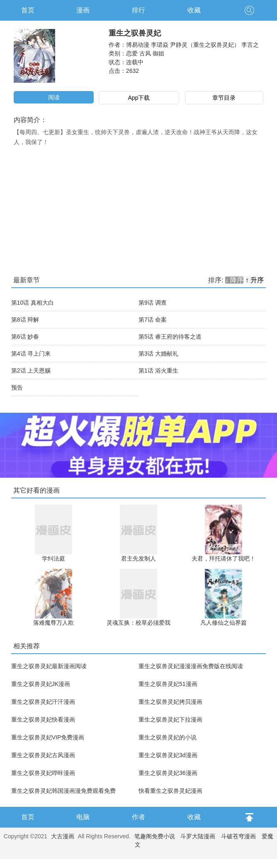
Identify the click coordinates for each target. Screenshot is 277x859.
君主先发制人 (138, 558)
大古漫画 (62, 836)
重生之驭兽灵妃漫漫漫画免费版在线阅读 (190, 666)
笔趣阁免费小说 (154, 836)
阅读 (54, 97)
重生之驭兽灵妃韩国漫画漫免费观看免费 (63, 790)
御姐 (158, 53)
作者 (138, 817)
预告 (17, 387)
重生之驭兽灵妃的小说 (167, 737)
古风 (145, 53)
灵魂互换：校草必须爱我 (138, 622)
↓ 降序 (234, 280)
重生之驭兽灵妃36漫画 (167, 773)
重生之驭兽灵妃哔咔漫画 (43, 773)
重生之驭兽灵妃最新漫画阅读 (49, 666)
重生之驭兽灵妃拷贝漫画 (170, 701)
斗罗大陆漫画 (197, 836)
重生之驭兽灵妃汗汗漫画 (43, 701)
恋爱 (132, 53)
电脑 (83, 817)
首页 (27, 10)
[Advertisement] (138, 209)
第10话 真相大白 (32, 302)
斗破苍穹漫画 (238, 836)
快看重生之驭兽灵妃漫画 (170, 790)
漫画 (83, 10)
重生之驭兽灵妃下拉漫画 (170, 719)
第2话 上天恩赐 (31, 370)
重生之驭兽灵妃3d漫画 (167, 755)
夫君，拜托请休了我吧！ (223, 558)
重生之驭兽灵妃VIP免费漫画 (48, 737)
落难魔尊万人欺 (53, 622)
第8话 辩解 (25, 319)
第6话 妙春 (25, 336)
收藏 (194, 10)
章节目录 (224, 97)
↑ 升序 (254, 280)
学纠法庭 (53, 558)
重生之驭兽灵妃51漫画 (167, 684)
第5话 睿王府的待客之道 (170, 336)
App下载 (139, 97)
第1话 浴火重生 (158, 370)
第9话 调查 (152, 302)
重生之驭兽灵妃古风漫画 (43, 755)
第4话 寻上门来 (31, 353)
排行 (138, 10)
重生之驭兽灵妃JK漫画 (40, 684)
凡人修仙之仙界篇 (223, 622)
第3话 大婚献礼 (158, 353)
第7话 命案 (152, 319)
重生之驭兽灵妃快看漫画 (43, 719)
